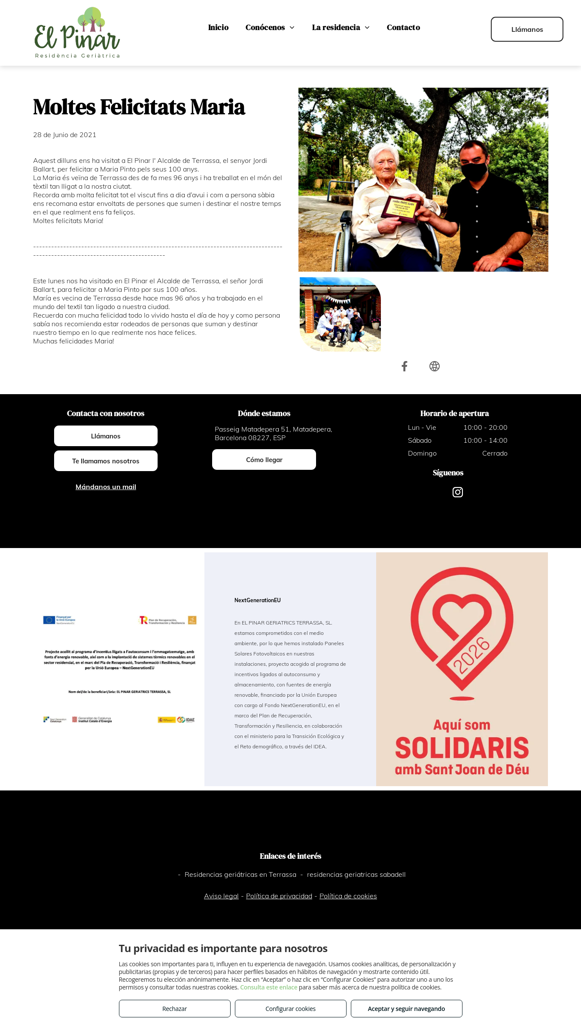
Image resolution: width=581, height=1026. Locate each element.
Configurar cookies (290, 1009)
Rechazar (174, 1009)
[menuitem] (218, 27)
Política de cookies (348, 895)
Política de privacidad (279, 895)
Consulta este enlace (268, 987)
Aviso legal (221, 895)
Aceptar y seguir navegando (406, 1009)
